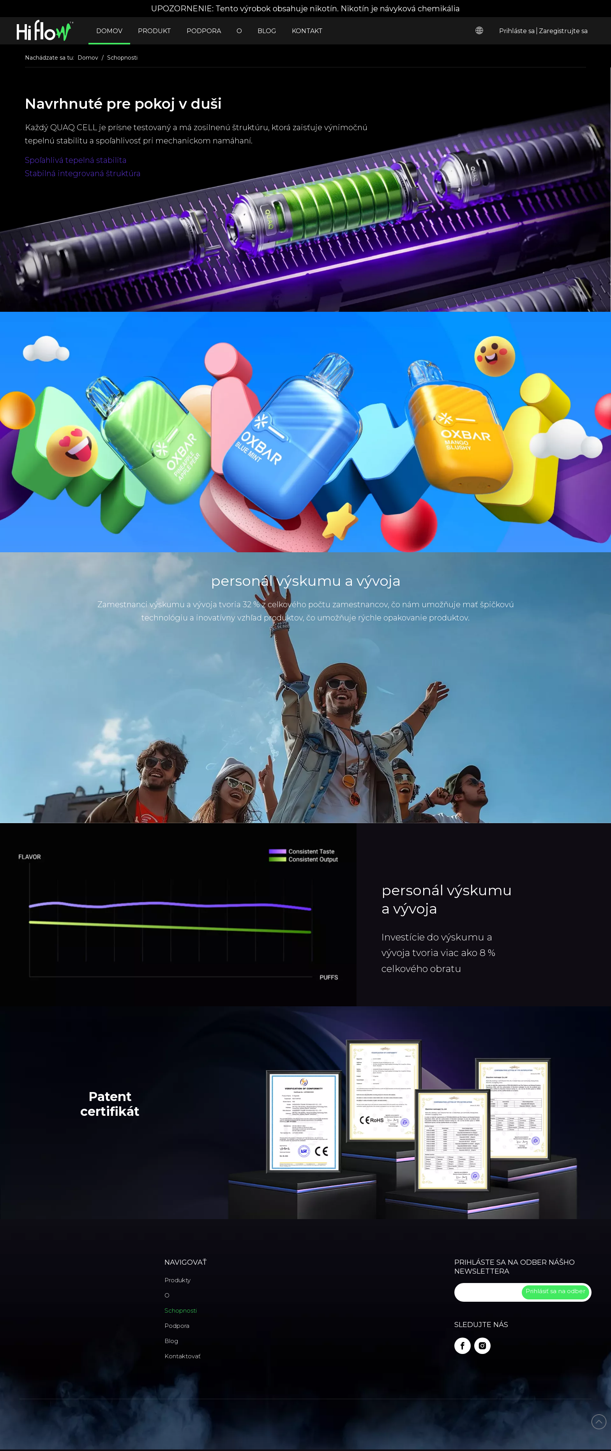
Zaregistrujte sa (563, 31)
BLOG (267, 31)
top (599, 1421)
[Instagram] (482, 1346)
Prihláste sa (517, 31)
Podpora (176, 1325)
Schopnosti (180, 1310)
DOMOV (109, 31)
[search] (487, 1292)
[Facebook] (462, 1346)
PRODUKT (154, 31)
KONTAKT (307, 31)
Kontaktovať (182, 1356)
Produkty (177, 1280)
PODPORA (204, 31)
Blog (171, 1341)
